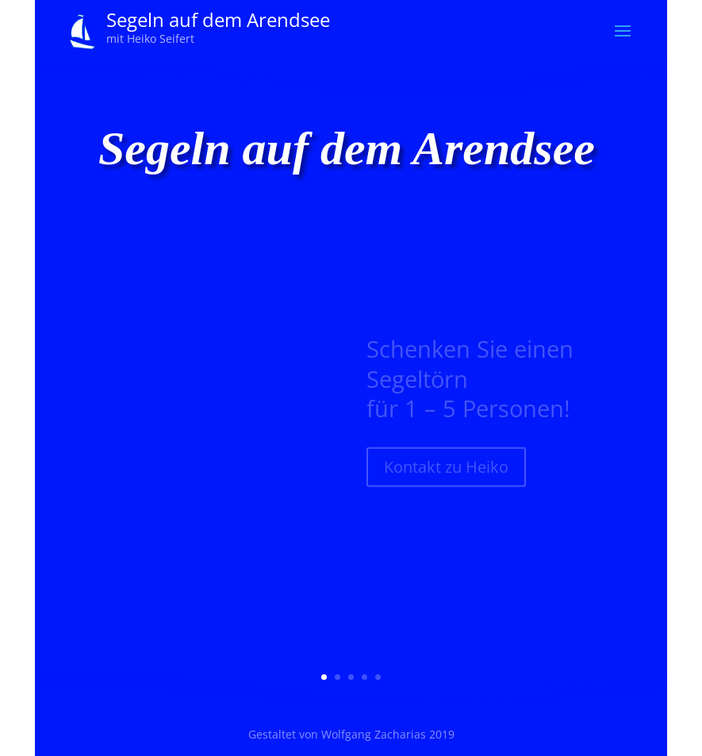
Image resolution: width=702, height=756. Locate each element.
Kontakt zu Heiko (446, 473)
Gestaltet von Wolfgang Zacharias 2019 (351, 734)
